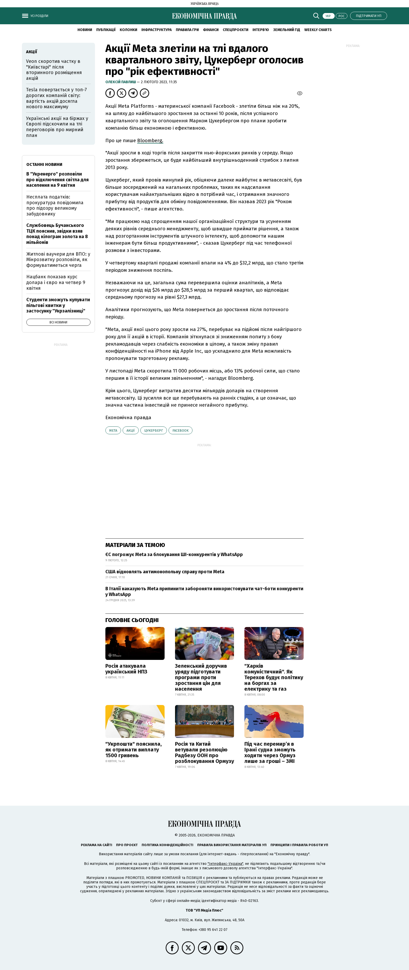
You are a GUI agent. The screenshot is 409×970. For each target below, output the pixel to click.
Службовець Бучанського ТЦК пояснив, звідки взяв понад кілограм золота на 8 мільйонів (57, 233)
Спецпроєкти (235, 30)
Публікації (106, 30)
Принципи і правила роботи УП (299, 845)
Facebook (180, 430)
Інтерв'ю (260, 30)
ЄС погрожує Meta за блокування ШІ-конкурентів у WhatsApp (174, 554)
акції (131, 430)
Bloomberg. (150, 140)
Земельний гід (286, 30)
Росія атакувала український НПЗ (126, 669)
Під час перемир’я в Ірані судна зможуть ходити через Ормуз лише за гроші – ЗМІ (270, 752)
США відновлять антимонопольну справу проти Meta (164, 572)
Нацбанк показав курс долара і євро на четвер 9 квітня (55, 282)
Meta (113, 430)
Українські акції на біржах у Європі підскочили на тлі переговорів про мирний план (57, 127)
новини (84, 30)
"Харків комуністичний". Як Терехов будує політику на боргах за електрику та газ (273, 677)
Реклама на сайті (96, 845)
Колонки (128, 30)
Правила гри (187, 30)
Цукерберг (153, 430)
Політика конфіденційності (167, 845)
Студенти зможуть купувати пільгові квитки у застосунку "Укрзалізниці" (58, 305)
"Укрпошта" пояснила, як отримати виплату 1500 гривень (133, 749)
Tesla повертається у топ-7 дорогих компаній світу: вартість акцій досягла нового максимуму (56, 98)
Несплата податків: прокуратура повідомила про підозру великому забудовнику (54, 205)
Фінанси (211, 30)
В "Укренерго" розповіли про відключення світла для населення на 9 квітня (57, 179)
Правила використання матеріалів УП (232, 845)
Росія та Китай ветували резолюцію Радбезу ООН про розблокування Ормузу (204, 752)
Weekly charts (318, 30)
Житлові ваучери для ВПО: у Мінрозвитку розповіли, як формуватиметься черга (58, 259)
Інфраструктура (156, 30)
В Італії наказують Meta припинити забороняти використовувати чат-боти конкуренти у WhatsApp (204, 591)
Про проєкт (127, 845)
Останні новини (44, 164)
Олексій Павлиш (121, 82)
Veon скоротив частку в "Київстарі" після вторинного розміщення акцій (54, 69)
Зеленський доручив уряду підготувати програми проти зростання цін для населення (201, 677)
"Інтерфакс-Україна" (225, 863)
